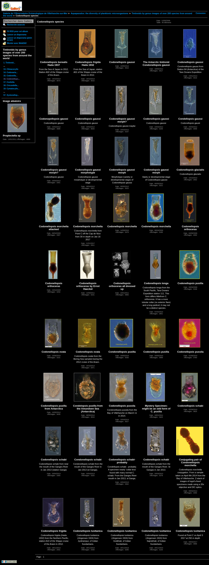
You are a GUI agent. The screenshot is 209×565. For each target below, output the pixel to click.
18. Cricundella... (11, 85)
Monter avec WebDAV (17, 43)
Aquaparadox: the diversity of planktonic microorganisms (99, 13)
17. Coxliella (9, 82)
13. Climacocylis (10, 69)
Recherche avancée (16, 25)
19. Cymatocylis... (11, 89)
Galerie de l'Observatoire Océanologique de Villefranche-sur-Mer (35, 13)
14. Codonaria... (10, 72)
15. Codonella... (10, 76)
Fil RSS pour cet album (17, 31)
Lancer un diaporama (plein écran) (19, 39)
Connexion (201, 13)
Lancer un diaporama (16, 35)
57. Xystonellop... (11, 95)
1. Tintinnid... (9, 63)
